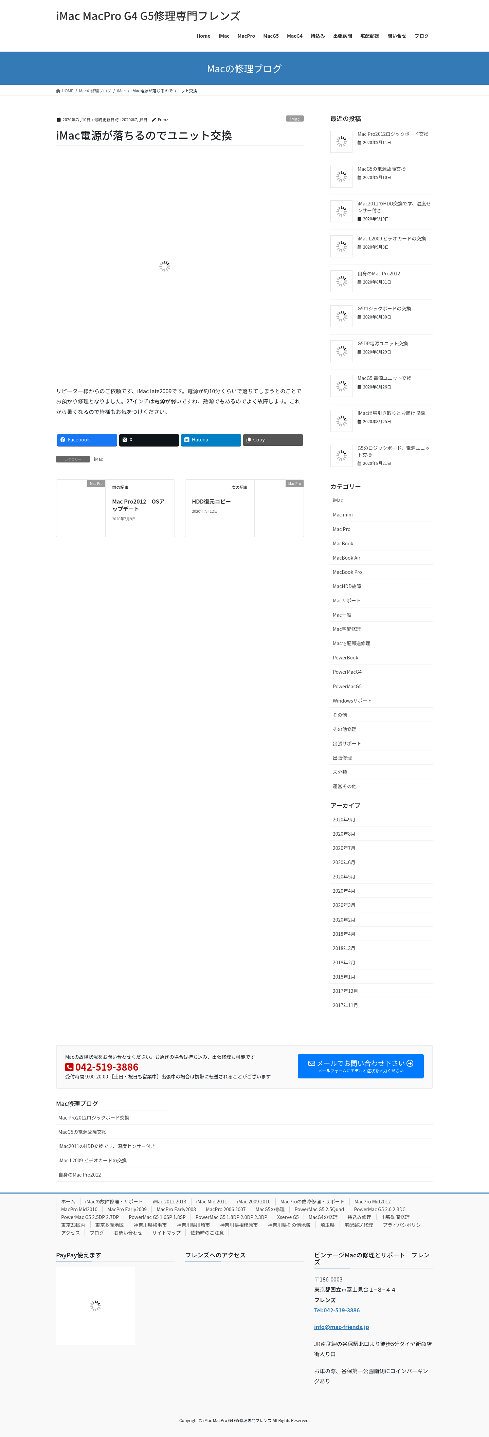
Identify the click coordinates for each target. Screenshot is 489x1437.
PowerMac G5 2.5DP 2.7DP (90, 1217)
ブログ (97, 1232)
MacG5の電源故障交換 (382, 168)
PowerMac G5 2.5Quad (319, 1209)
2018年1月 (344, 976)
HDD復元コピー (211, 501)
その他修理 (345, 729)
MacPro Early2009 (127, 1209)
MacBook (343, 543)
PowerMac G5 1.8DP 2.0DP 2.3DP (231, 1217)
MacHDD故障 (347, 586)
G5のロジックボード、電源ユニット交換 (394, 451)
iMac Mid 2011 (212, 1201)
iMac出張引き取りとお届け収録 (391, 413)
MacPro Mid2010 (79, 1209)
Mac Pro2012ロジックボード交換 (393, 133)
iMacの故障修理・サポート (114, 1201)
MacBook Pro (347, 571)
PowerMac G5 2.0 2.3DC (379, 1209)
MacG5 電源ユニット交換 (385, 378)
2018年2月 (344, 962)
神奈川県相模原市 (239, 1224)
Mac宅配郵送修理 (351, 643)
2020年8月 (344, 833)
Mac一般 (342, 614)
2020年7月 (344, 847)
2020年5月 (344, 876)
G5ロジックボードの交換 (384, 308)
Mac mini (343, 514)
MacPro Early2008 (176, 1209)
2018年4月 (344, 933)
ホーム (68, 1201)
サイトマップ (166, 1232)
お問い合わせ (128, 1232)
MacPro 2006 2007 (226, 1209)
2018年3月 (344, 948)
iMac (295, 118)
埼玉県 (328, 1224)
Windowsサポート (352, 700)
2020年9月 (344, 819)
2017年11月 (345, 1005)
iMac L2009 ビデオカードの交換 (392, 238)
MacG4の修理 (323, 1217)
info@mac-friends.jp (341, 1327)
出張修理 (342, 757)
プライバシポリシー (404, 1224)
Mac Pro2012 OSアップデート (138, 505)
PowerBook (345, 657)
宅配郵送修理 (359, 1224)
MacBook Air (346, 557)
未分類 (340, 771)
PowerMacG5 (347, 686)
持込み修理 (360, 1217)
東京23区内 (73, 1224)
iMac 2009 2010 (254, 1201)
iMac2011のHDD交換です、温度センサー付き (394, 207)
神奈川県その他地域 (289, 1224)
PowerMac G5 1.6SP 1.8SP (157, 1217)
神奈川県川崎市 (193, 1224)
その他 (340, 714)
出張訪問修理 (395, 1217)
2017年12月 (345, 990)
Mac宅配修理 (347, 628)
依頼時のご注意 (207, 1232)
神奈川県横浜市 (150, 1224)
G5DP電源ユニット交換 (383, 343)
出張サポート (347, 743)
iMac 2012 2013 (169, 1201)
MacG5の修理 (270, 1209)
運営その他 (345, 786)
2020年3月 (344, 905)
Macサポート (347, 600)
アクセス (70, 1232)
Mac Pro (341, 529)
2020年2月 (344, 919)
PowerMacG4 (347, 671)
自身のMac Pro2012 (379, 273)
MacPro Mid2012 (373, 1201)
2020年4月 (344, 890)
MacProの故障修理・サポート (312, 1201)
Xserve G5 (288, 1217)
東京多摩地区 (109, 1224)
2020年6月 (344, 862)
